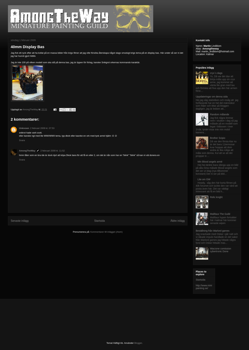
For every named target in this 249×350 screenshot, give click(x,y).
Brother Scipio (217, 138)
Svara (22, 140)
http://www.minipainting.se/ (204, 287)
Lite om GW (204, 179)
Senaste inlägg (20, 220)
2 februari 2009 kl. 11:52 (52, 150)
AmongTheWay (27, 150)
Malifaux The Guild (220, 214)
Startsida (99, 220)
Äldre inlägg (177, 220)
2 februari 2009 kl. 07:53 (42, 128)
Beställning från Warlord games (212, 230)
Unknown (24, 128)
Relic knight (216, 197)
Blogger (138, 343)
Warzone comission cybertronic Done (220, 250)
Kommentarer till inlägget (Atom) (106, 232)
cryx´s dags (216, 73)
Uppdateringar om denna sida (212, 96)
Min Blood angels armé (210, 161)
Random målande (219, 114)
